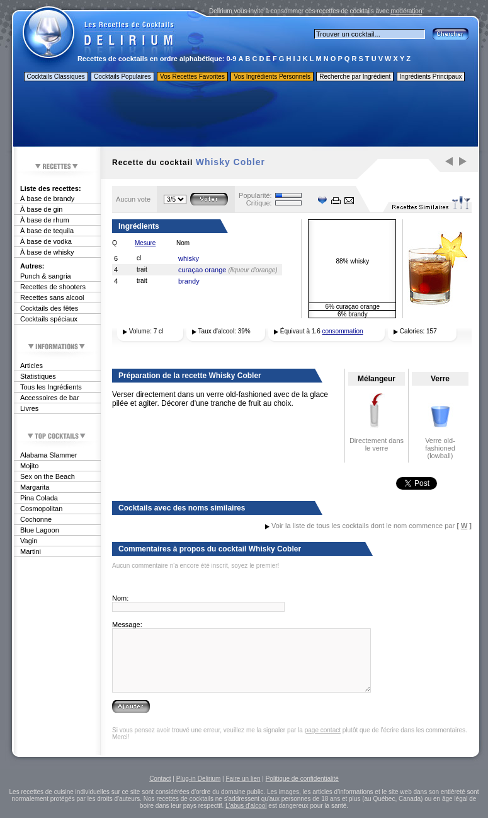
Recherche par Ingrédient (354, 76)
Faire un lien (242, 778)
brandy (189, 281)
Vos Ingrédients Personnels (272, 76)
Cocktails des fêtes (49, 308)
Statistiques (38, 376)
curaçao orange (202, 270)
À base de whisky (47, 252)
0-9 (232, 58)
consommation (342, 331)
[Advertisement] (245, 115)
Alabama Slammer (48, 455)
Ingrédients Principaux (431, 76)
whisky (188, 258)
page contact (323, 730)
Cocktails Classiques (56, 76)
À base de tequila (47, 230)
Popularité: (255, 195)
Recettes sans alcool (52, 297)
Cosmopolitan (41, 508)
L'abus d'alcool (246, 805)
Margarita (34, 487)
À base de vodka (46, 241)
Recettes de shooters (53, 287)
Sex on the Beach (47, 476)
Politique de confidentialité (302, 778)
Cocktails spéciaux (48, 319)
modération (406, 11)
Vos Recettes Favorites (192, 76)
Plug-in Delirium (198, 778)
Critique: (259, 203)
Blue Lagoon (39, 530)
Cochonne (36, 519)
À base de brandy (47, 198)
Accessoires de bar (49, 397)
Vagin (28, 540)
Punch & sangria (45, 276)
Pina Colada (39, 498)
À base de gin (41, 209)
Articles (31, 365)
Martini (30, 551)
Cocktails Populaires (122, 76)
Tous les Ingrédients (51, 387)
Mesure (145, 242)
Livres (29, 408)
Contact (160, 778)
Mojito (29, 465)
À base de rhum (44, 220)
